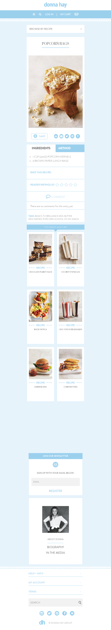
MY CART (65, 14)
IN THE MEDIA (55, 553)
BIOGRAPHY (55, 547)
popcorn (48, 219)
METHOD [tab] (64, 148)
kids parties (35, 219)
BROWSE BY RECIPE (41, 29)
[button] (56, 573)
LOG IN (49, 14)
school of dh (62, 219)
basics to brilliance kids (49, 216)
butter (68, 216)
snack (75, 219)
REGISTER (55, 491)
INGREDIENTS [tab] (41, 148)
